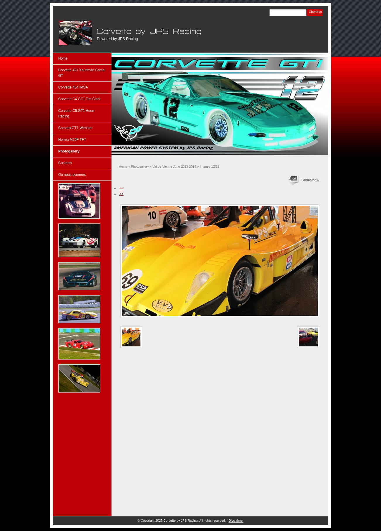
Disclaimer (236, 520)
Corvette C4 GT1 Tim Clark (79, 99)
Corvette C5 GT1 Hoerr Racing (76, 113)
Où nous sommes (72, 175)
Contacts (65, 163)
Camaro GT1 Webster (75, 128)
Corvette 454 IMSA (73, 87)
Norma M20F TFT (72, 140)
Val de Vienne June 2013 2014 (174, 166)
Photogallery (140, 166)
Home (123, 166)
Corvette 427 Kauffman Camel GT (81, 73)
